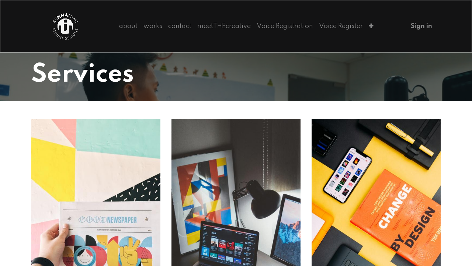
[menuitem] (128, 26)
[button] (371, 26)
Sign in (421, 26)
